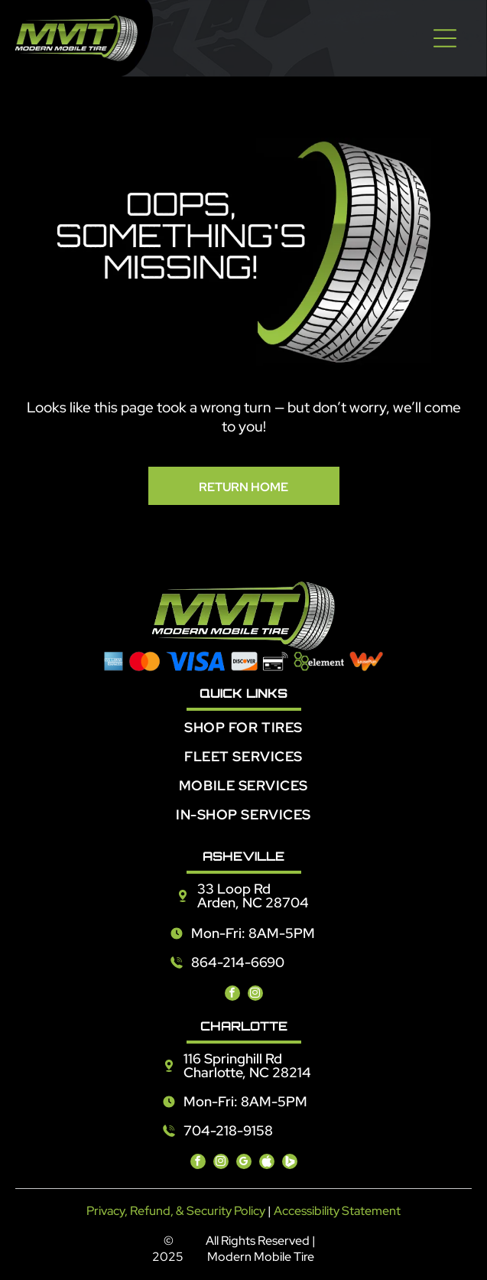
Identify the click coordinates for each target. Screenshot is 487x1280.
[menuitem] (243, 732)
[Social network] (266, 1163)
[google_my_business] (244, 1163)
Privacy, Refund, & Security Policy (175, 1211)
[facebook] (232, 995)
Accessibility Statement (337, 1211)
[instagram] (255, 995)
